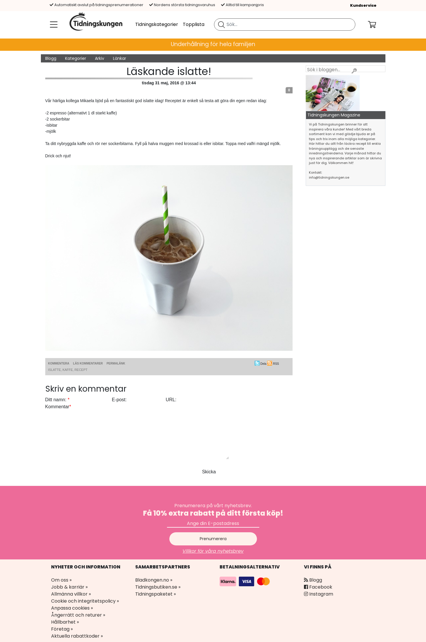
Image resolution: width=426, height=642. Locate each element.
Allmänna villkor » (71, 594)
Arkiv (99, 58)
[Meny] (52, 24)
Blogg (50, 58)
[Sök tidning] (221, 24)
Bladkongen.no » (153, 580)
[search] (284, 24)
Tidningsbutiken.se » (157, 587)
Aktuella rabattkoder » (77, 636)
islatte (54, 369)
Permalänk (116, 363)
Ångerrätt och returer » (78, 615)
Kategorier (75, 58)
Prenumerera (213, 539)
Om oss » (61, 580)
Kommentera (58, 363)
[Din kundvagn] (376, 24)
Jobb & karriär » (69, 587)
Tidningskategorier (156, 24)
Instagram (318, 594)
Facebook (318, 587)
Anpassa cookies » (72, 608)
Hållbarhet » (65, 622)
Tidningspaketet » (155, 594)
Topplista (193, 24)
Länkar (119, 58)
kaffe (67, 369)
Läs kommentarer (88, 363)
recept (81, 369)
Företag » (62, 629)
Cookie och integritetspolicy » (85, 601)
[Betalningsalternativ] (246, 581)
